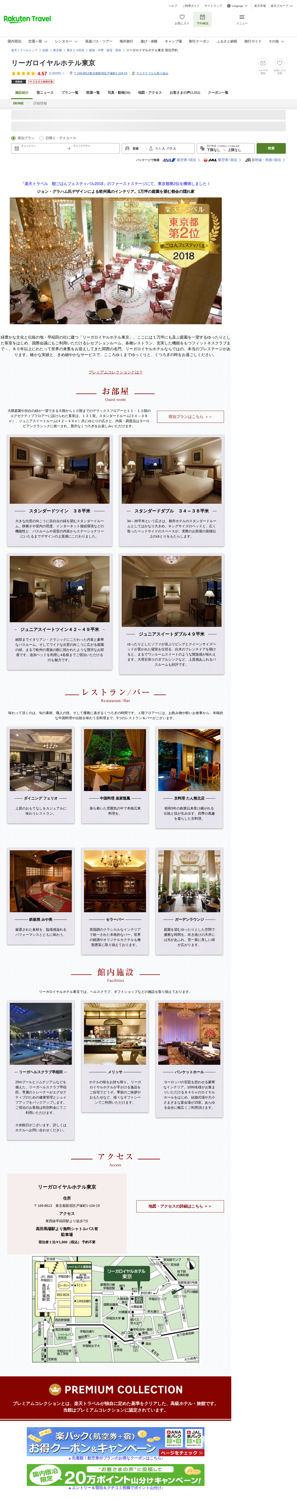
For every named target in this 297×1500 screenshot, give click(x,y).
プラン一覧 (69, 92)
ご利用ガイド (191, 6)
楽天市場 (260, 6)
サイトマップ (213, 6)
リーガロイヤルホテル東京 (53, 63)
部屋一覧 (93, 92)
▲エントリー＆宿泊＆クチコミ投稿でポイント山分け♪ (115, 1486)
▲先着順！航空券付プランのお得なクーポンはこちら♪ (115, 1456)
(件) (57, 73)
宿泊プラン (26, 138)
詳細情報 (40, 103)
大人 (158, 148)
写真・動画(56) (119, 92)
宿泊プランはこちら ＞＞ (190, 417)
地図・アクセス (150, 92)
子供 (170, 148)
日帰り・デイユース (61, 138)
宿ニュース (45, 92)
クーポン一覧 (218, 92)
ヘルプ (172, 6)
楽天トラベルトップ (24, 50)
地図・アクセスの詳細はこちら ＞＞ (180, 1206)
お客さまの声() (185, 92)
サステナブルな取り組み (152, 73)
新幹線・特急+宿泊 (263, 160)
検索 (271, 148)
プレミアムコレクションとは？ (115, 372)
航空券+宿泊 (179, 160)
